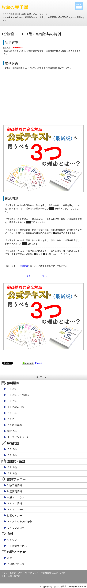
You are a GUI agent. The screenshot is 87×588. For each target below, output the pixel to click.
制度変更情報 (14, 491)
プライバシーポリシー (28, 573)
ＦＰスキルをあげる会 (19, 521)
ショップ (12, 539)
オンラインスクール (18, 437)
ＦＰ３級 (12, 389)
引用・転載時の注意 (10, 576)
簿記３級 (12, 431)
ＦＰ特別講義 (14, 425)
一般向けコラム (15, 497)
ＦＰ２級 (12, 401)
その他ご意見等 (15, 564)
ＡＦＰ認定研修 (15, 407)
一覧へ (43, 276)
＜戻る (27, 276)
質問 (9, 558)
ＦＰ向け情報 (14, 503)
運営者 (13, 573)
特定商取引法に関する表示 (53, 573)
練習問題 (24, 266)
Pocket (38, 363)
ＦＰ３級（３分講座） (19, 395)
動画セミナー (14, 515)
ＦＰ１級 (12, 413)
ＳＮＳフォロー (15, 527)
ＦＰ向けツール (15, 509)
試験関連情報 (14, 485)
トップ (4, 573)
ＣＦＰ (10, 419)
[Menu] (79, 6)
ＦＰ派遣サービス (17, 545)
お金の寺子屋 (14, 7)
